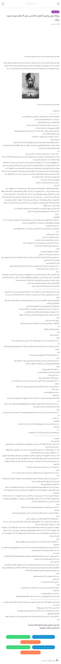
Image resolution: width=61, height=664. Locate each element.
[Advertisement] (30, 37)
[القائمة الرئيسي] (58, 3)
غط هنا (30, 625)
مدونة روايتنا (44, 661)
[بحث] (3, 3)
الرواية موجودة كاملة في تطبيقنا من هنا (30, 642)
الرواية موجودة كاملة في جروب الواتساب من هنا (18, 637)
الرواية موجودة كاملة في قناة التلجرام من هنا (43, 637)
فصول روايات (55, 12)
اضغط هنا (42, 628)
